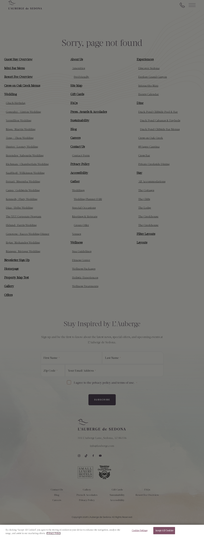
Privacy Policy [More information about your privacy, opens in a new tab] (54, 534)
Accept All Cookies (164, 531)
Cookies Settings (139, 531)
